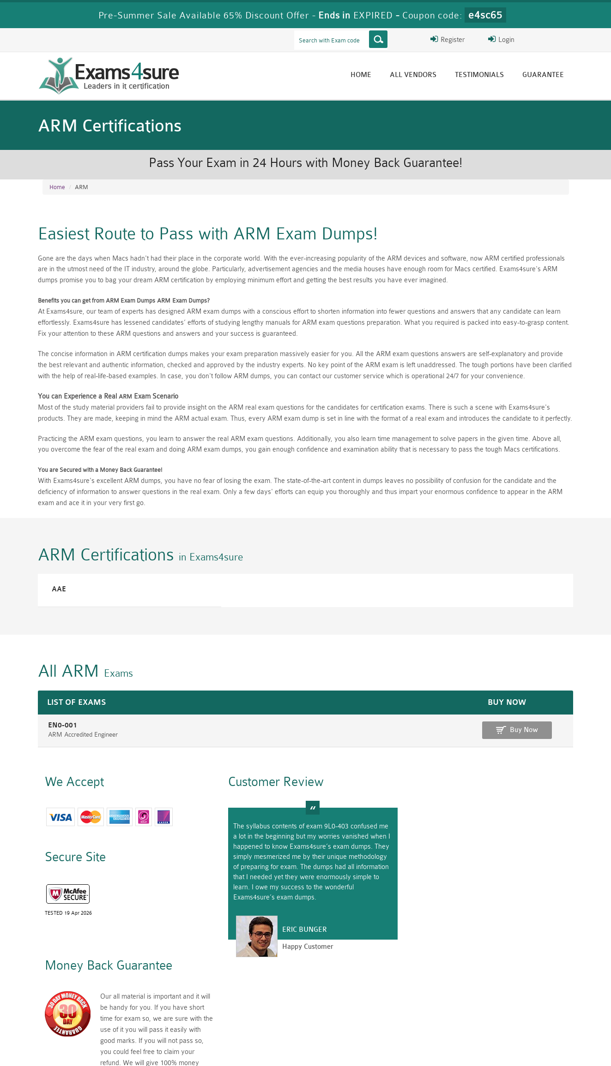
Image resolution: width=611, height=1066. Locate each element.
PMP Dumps (174, 1003)
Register (461, 39)
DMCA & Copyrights (311, 1050)
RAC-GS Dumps (261, 1003)
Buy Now (532, 732)
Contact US (249, 1050)
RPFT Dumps (349, 1003)
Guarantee (546, 75)
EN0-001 (59, 728)
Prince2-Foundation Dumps (525, 1007)
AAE (56, 591)
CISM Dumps (86, 1003)
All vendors (416, 75)
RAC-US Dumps (437, 1003)
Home (363, 75)
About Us (90, 1050)
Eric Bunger (298, 932)
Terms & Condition (191, 1050)
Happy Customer (301, 949)
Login (509, 39)
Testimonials (482, 75)
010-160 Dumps (86, 1019)
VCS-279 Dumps (174, 1019)
